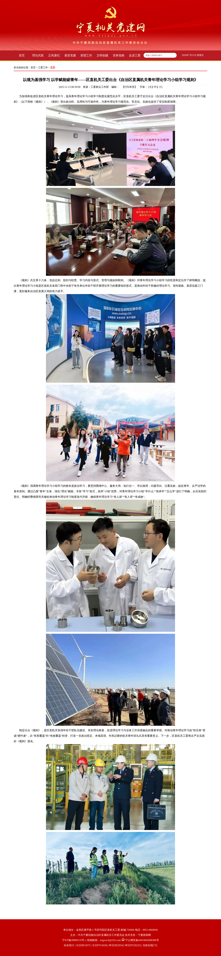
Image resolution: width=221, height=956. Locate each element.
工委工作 (43, 67)
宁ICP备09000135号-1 (74, 940)
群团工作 (86, 55)
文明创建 (102, 55)
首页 (22, 55)
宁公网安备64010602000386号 (142, 940)
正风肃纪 (54, 55)
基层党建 (70, 55)
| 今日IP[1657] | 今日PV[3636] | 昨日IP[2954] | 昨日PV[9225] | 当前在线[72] (115, 945)
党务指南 (118, 55)
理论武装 (38, 55)
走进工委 (135, 55)
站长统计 (69, 945)
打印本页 (129, 87)
